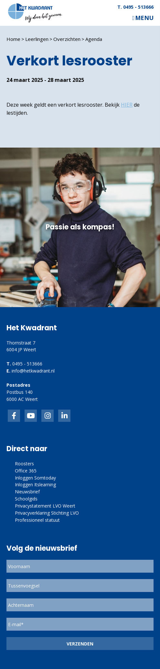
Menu (144, 18)
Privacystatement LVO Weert (45, 506)
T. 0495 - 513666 (135, 7)
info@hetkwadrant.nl (33, 371)
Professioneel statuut (37, 520)
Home (13, 39)
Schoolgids (26, 499)
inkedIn (31, 416)
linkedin (64, 416)
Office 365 (26, 471)
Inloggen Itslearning (35, 484)
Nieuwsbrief (27, 492)
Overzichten (66, 39)
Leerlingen (36, 39)
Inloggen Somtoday (35, 478)
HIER (127, 104)
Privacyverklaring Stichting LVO (47, 513)
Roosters (24, 464)
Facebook (14, 416)
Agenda (93, 39)
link (47, 416)
